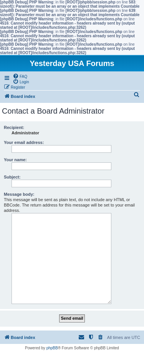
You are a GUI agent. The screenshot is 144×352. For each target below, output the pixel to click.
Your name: (15, 159)
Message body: (19, 194)
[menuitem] (20, 76)
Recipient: (14, 127)
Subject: (12, 177)
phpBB (52, 348)
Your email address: (24, 142)
